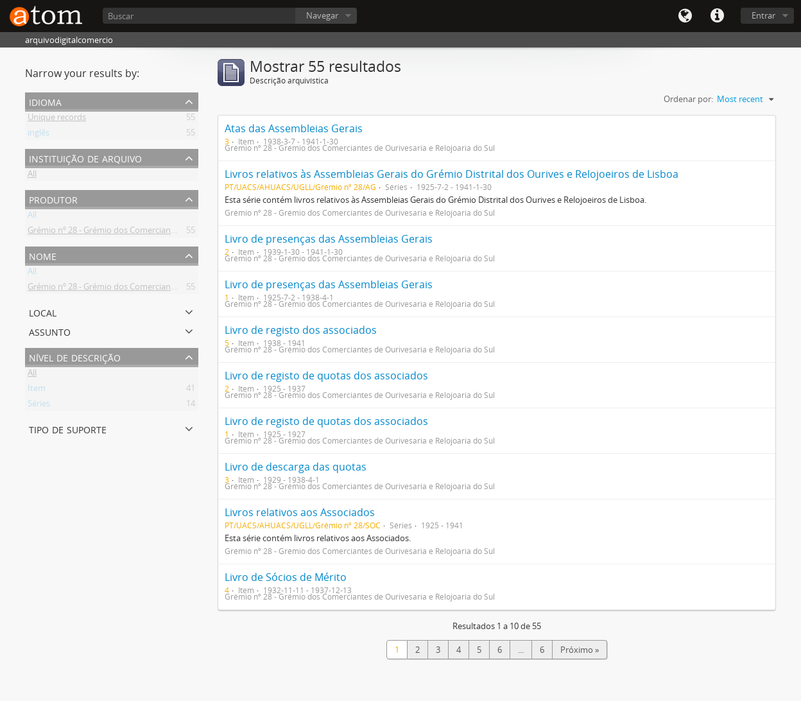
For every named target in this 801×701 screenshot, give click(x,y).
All (32, 176)
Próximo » (579, 649)
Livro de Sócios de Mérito (286, 577)
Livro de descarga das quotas (295, 467)
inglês (38, 135)
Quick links (717, 16)
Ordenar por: (688, 99)
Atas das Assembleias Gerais (294, 128)
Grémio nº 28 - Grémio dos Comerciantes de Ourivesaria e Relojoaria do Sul (169, 232)
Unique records (57, 119)
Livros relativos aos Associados (300, 512)
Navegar (322, 15)
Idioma (685, 16)
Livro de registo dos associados (301, 330)
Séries (39, 405)
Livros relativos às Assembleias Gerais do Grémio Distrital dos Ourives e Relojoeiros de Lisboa (451, 174)
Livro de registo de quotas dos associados (326, 375)
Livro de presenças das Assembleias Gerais (329, 239)
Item (37, 390)
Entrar (763, 15)
